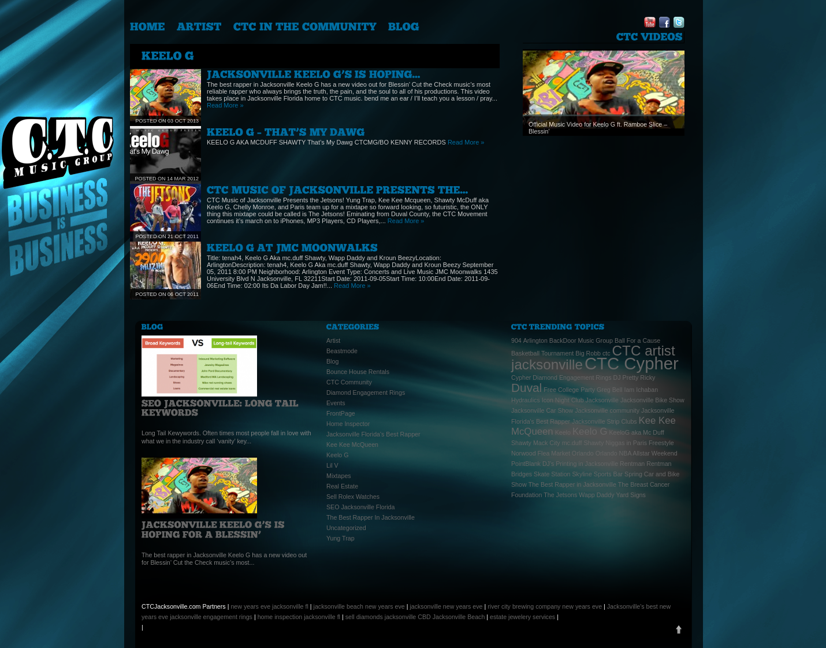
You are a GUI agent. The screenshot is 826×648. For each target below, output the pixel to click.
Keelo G (337, 454)
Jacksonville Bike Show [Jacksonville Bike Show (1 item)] (652, 400)
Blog (332, 361)
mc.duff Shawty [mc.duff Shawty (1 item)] (583, 442)
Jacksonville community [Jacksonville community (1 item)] (607, 410)
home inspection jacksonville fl (299, 616)
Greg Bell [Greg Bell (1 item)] (609, 389)
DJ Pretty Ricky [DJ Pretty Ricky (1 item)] (634, 377)
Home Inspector (348, 423)
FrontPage (340, 413)
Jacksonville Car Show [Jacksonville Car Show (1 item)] (542, 410)
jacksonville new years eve (446, 606)
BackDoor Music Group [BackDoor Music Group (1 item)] (581, 340)
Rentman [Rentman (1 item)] (632, 463)
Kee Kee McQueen (352, 444)
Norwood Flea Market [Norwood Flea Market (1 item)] (540, 453)
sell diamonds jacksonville (380, 616)
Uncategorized (346, 527)
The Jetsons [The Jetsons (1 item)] (560, 494)
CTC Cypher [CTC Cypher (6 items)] (632, 363)
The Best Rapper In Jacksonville (370, 517)
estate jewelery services (522, 616)
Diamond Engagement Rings (365, 392)
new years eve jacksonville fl (269, 606)
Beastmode (342, 350)
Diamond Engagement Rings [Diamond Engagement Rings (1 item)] (572, 377)
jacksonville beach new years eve (359, 606)
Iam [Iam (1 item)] (629, 389)
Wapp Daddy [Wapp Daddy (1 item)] (596, 494)
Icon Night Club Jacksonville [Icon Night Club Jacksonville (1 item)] (580, 400)
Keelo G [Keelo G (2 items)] (590, 431)
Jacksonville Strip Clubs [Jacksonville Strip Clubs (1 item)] (604, 421)
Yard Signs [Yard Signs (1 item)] (631, 494)
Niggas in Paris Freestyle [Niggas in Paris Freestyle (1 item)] (639, 442)
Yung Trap (340, 538)
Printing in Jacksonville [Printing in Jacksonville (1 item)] (587, 463)
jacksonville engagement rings (211, 616)
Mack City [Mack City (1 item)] (546, 442)
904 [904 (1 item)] (516, 340)
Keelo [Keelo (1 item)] (563, 432)
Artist (333, 340)
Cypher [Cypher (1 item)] (521, 377)
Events (335, 402)
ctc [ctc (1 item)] (606, 353)
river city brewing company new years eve (545, 606)
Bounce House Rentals (357, 371)
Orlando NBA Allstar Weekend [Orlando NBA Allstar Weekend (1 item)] (637, 453)
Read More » (225, 105)
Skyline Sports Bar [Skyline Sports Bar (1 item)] (597, 474)
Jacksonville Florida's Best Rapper (373, 434)
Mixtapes (338, 475)
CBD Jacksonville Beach (451, 616)
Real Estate (342, 486)
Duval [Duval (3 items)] (526, 387)
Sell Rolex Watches (352, 496)
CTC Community (349, 382)
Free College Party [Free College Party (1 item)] (569, 389)
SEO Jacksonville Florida (360, 506)
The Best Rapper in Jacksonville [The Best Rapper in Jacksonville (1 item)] (572, 484)
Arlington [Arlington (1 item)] (535, 340)
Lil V (332, 465)
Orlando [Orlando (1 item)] (583, 453)
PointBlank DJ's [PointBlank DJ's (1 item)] (532, 463)
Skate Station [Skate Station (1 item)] (552, 474)
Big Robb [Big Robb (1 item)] (588, 353)
